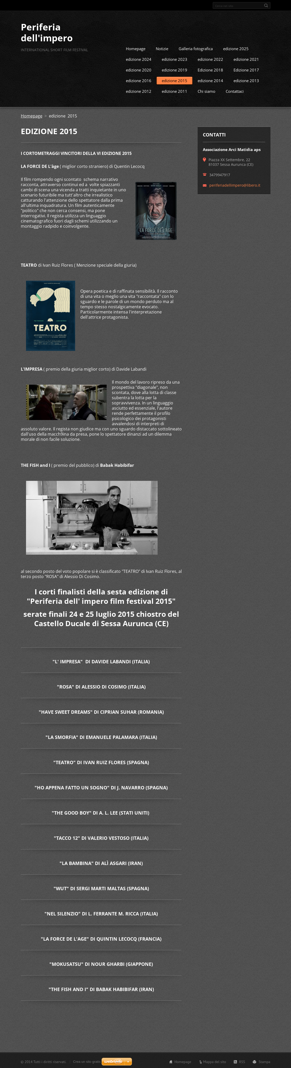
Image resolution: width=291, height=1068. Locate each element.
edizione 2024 (138, 58)
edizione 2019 (174, 69)
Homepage (135, 47)
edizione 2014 (210, 79)
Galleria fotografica (196, 47)
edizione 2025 (236, 47)
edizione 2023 (174, 58)
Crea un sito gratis (87, 1061)
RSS (242, 1061)
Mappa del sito (214, 1061)
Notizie (162, 47)
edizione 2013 (246, 79)
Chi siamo (206, 90)
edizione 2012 (138, 90)
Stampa (264, 1061)
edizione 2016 (138, 79)
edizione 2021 (246, 58)
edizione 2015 (174, 79)
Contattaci (235, 90)
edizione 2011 (174, 90)
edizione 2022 (210, 58)
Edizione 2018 (210, 69)
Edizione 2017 (246, 69)
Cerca (266, 5)
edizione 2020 (138, 69)
